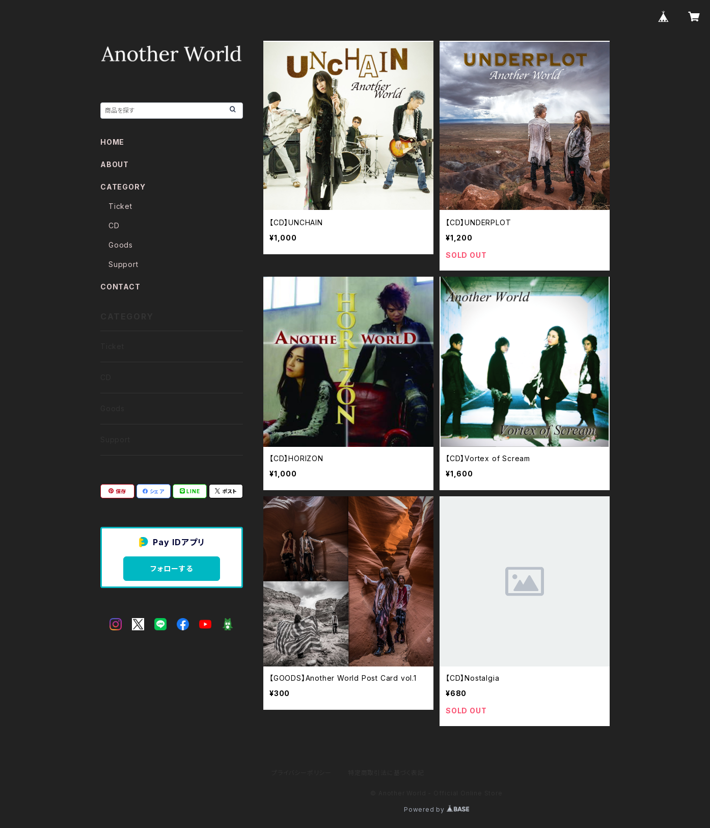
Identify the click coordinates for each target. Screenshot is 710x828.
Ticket (120, 206)
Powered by (436, 809)
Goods (120, 245)
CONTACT (120, 286)
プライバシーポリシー (301, 773)
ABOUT (114, 164)
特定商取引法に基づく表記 (386, 773)
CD (114, 225)
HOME (112, 142)
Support (123, 264)
